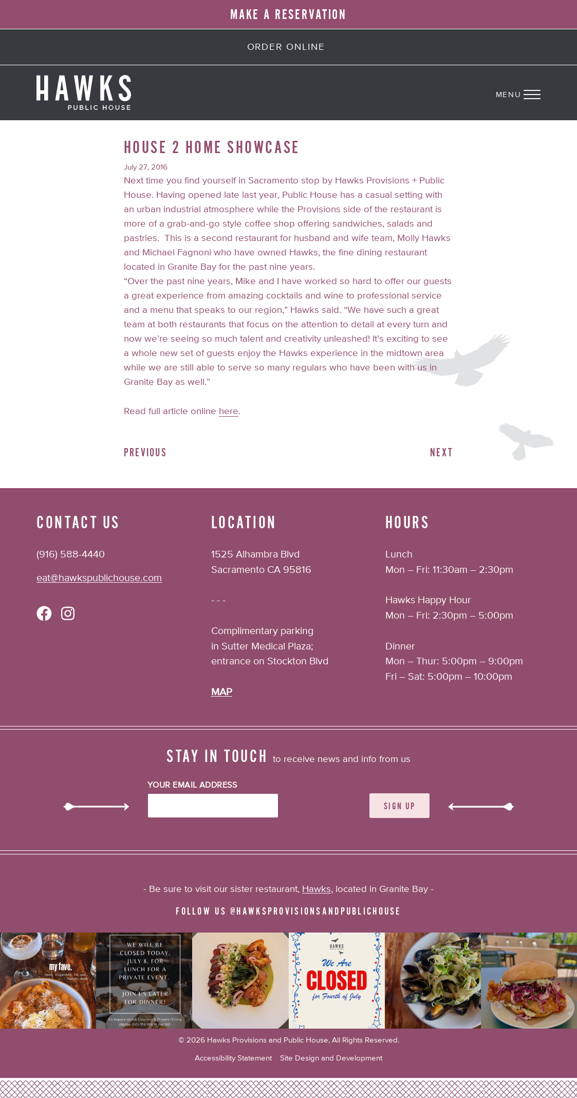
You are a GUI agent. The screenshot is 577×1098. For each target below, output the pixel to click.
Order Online (286, 47)
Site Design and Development (331, 1058)
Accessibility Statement (233, 1058)
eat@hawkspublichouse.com (99, 578)
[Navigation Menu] (536, 92)
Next (441, 453)
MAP (221, 692)
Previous (145, 453)
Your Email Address (192, 785)
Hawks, (317, 889)
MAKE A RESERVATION (288, 14)
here (228, 411)
